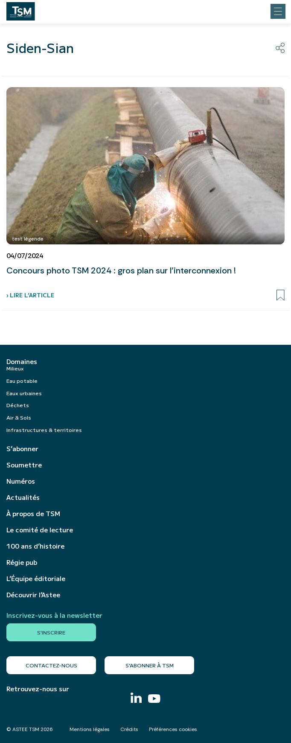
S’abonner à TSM (149, 665)
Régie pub (21, 562)
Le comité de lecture (39, 530)
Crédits (129, 729)
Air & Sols (18, 417)
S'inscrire (51, 632)
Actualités (23, 497)
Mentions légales (90, 729)
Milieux (15, 368)
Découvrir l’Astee (33, 595)
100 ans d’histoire (35, 546)
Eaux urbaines (24, 392)
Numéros (20, 481)
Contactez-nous (51, 665)
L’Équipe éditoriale (35, 578)
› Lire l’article (30, 295)
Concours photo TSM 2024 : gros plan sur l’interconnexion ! (121, 270)
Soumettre (24, 465)
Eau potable (22, 380)
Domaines (21, 361)
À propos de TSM (33, 513)
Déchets (17, 404)
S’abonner (22, 448)
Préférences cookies (173, 729)
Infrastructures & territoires (44, 429)
